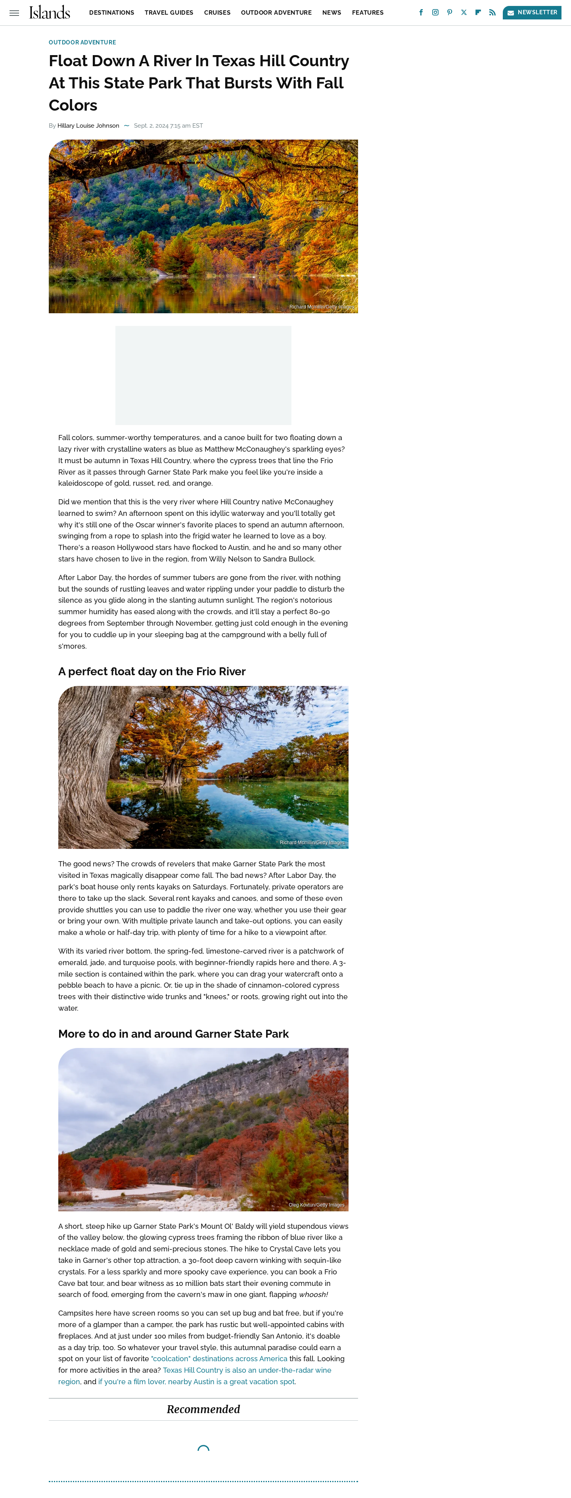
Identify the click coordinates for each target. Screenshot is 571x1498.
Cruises (217, 12)
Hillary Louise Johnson (88, 125)
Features (368, 12)
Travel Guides (169, 12)
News (331, 12)
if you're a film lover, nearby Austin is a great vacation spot (196, 1381)
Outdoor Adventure (276, 12)
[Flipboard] (478, 14)
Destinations (111, 12)
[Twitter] (464, 14)
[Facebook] (421, 14)
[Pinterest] (450, 14)
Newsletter (532, 12)
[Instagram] (435, 14)
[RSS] (492, 14)
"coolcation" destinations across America (219, 1358)
